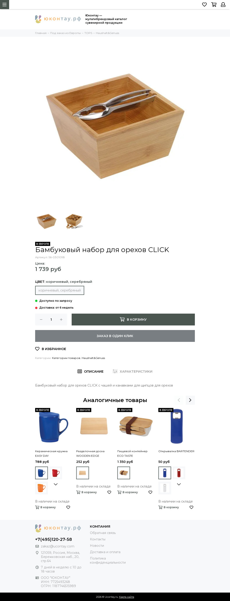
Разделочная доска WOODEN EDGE (90, 453)
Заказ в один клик (115, 336)
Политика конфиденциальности (108, 560)
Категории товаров (66, 358)
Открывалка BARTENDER (176, 451)
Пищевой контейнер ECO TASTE (132, 453)
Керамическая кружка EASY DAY (51, 453)
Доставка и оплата (105, 552)
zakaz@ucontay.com (57, 546)
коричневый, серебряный (60, 290)
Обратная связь (103, 533)
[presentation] (178, 400)
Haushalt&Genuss (93, 358)
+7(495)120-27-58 (53, 539)
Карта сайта (126, 596)
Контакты (97, 539)
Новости (97, 546)
